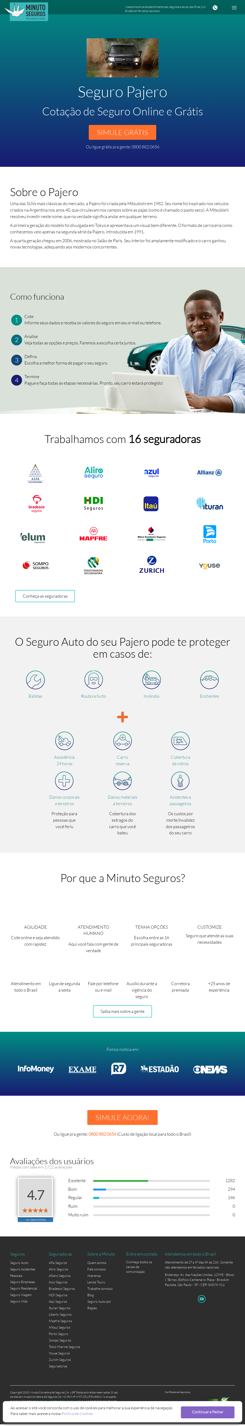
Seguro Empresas (22, 1284)
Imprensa (94, 1277)
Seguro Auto (19, 1265)
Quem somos (96, 1265)
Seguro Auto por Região (99, 1304)
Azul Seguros (58, 1284)
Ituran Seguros (59, 1310)
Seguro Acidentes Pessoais (22, 1274)
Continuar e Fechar (209, 1411)
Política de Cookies (77, 1413)
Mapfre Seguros (60, 1323)
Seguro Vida (19, 1303)
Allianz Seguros (60, 1277)
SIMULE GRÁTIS (122, 132)
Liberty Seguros (60, 1316)
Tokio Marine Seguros (64, 1349)
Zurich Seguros (60, 1361)
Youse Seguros (59, 1355)
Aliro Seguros (58, 1271)
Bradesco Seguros (62, 1290)
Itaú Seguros (58, 1303)
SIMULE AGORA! (122, 1118)
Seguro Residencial (23, 1290)
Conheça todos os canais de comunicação (139, 1265)
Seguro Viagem (21, 1297)
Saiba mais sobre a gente (122, 1012)
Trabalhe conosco (100, 1290)
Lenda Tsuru (96, 1284)
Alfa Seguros (58, 1265)
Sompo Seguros (60, 1342)
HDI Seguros (58, 1297)
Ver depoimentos (35, 1221)
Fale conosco (96, 1271)
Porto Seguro (58, 1336)
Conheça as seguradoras (45, 596)
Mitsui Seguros (59, 1329)
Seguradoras (58, 1368)
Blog (90, 1297)
